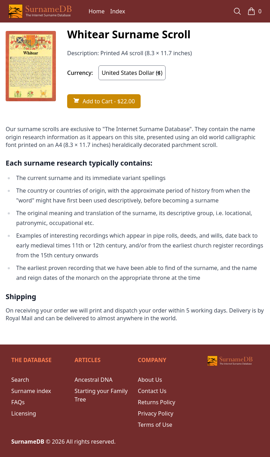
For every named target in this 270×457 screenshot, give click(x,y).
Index (117, 11)
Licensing (23, 413)
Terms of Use (155, 425)
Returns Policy (156, 402)
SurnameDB (27, 441)
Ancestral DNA (93, 380)
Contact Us (152, 391)
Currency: (80, 73)
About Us (150, 380)
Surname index (31, 391)
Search (20, 380)
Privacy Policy (155, 413)
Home (97, 11)
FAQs (18, 402)
